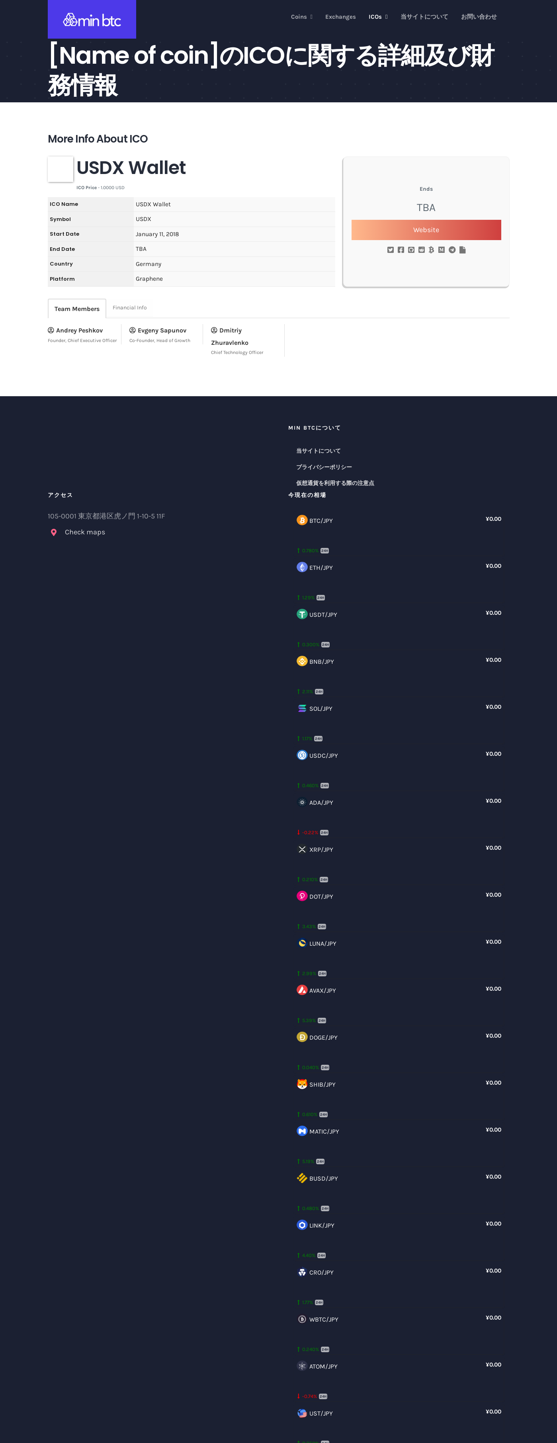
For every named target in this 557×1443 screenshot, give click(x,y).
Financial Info (130, 307)
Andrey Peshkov (75, 330)
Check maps (85, 532)
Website (426, 229)
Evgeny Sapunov (157, 330)
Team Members (77, 309)
